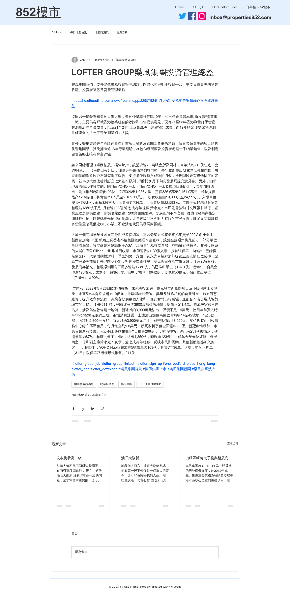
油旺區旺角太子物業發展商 (207, 458)
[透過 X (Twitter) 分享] (83, 409)
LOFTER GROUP (150, 384)
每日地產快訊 (78, 32)
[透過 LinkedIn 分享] (93, 409)
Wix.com (175, 586)
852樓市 (38, 12)
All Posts (57, 32)
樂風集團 (126, 384)
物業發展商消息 (84, 384)
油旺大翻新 (130, 458)
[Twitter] (182, 16)
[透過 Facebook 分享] (73, 409)
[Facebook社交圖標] (192, 16)
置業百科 (122, 32)
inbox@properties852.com (240, 17)
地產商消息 (102, 32)
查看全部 (232, 443)
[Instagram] (202, 16)
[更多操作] (216, 59)
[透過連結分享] (102, 409)
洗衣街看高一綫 (69, 458)
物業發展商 (107, 384)
